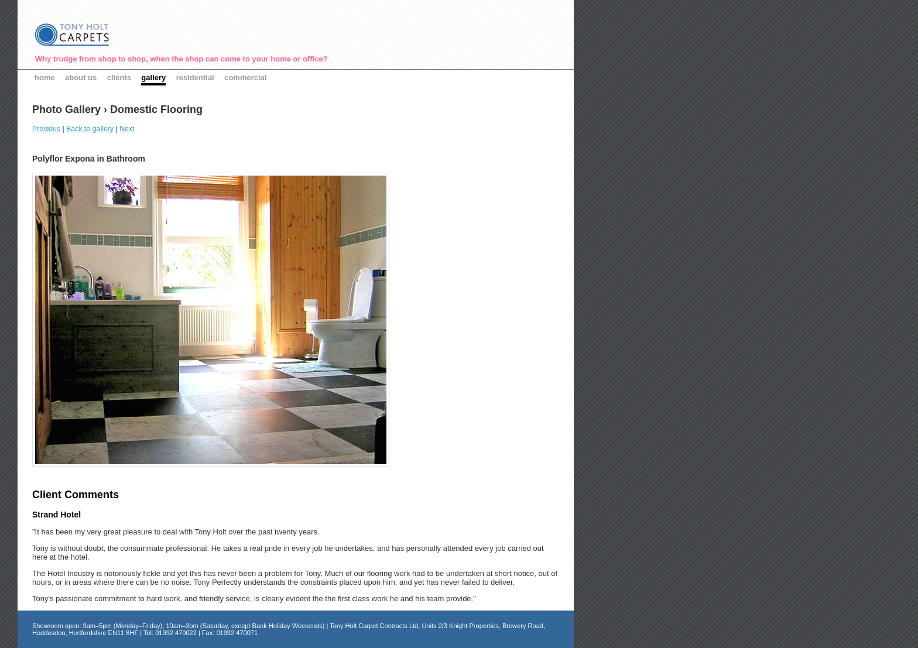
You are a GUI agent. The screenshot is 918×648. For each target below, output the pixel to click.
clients (119, 77)
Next (126, 129)
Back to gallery (90, 129)
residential (195, 77)
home (45, 77)
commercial (245, 77)
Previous (46, 129)
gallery (153, 77)
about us (81, 77)
